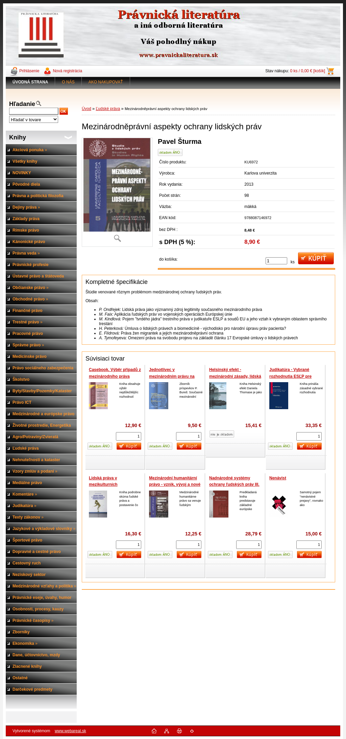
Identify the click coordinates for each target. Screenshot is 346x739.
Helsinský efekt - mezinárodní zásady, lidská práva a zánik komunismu (235, 376)
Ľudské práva (108, 108)
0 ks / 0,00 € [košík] (307, 71)
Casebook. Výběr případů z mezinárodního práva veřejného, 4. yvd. (115, 376)
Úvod (86, 108)
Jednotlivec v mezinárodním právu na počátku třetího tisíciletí (172, 376)
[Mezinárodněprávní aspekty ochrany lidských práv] (117, 192)
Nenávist (277, 478)
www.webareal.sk (70, 731)
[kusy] (276, 260)
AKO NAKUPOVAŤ (106, 82)
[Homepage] (30, 82)
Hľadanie (22, 104)
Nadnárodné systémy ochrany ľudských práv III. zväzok (234, 485)
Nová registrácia (67, 71)
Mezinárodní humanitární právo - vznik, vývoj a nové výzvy (174, 485)
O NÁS (68, 82)
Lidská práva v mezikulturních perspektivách (103, 485)
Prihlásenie (29, 71)
